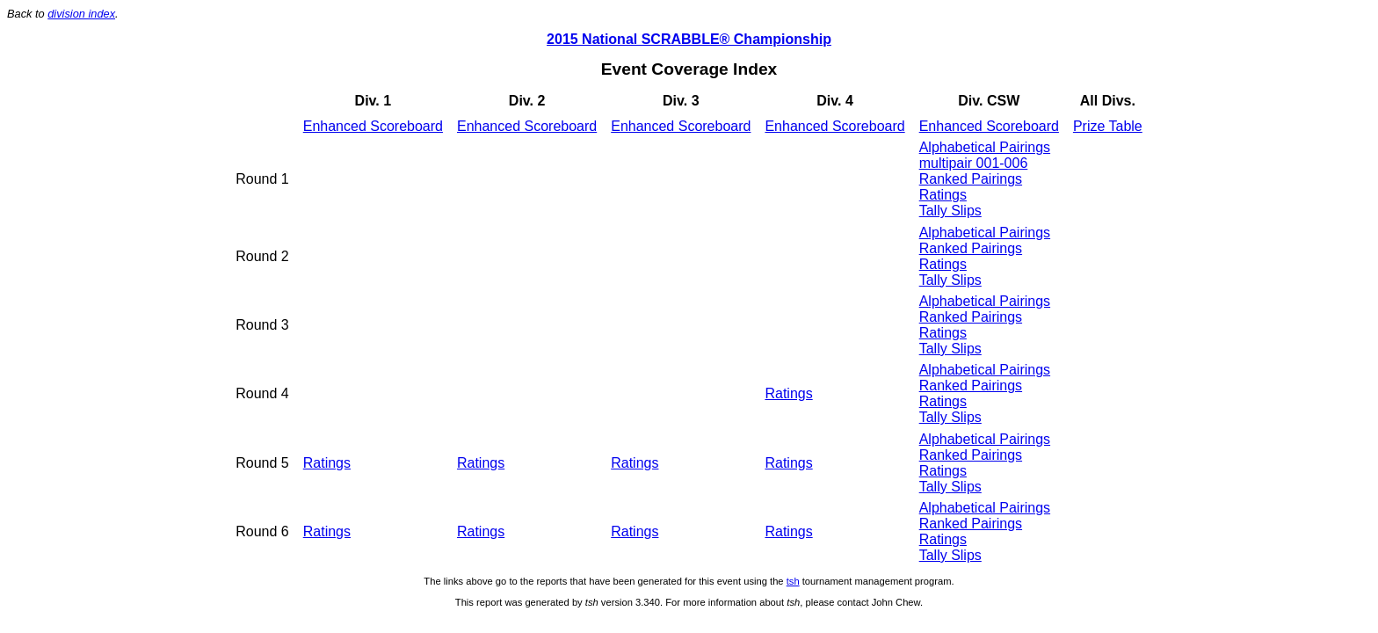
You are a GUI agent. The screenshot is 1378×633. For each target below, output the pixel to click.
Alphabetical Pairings (984, 147)
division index (81, 13)
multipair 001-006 (973, 163)
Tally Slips (950, 210)
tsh (793, 581)
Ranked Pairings (970, 178)
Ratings (943, 194)
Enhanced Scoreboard (373, 126)
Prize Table (1107, 126)
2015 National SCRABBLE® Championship (689, 39)
